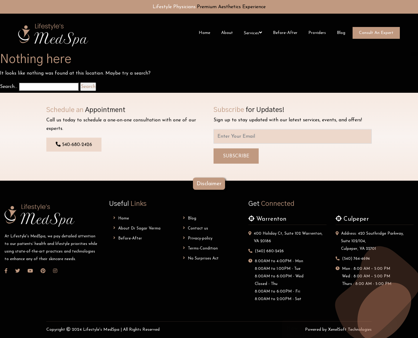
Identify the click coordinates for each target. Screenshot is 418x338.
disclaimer (209, 184)
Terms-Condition (200, 248)
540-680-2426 (74, 145)
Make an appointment (339, 261)
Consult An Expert (376, 33)
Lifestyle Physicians (174, 7)
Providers (317, 33)
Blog (341, 33)
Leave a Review (339, 296)
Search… (8, 86)
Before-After (285, 33)
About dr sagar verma (137, 228)
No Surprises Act (201, 258)
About (227, 33)
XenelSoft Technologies (350, 329)
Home (204, 33)
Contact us (195, 228)
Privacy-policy (197, 238)
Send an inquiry (339, 278)
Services (251, 33)
